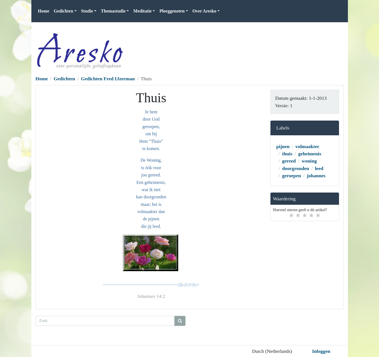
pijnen (283, 146)
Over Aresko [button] (204, 11)
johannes (316, 175)
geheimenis (309, 153)
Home (43, 11)
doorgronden (295, 168)
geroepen (291, 175)
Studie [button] (87, 11)
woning (309, 161)
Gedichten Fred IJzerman (108, 78)
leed (319, 168)
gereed (289, 161)
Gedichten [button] (63, 11)
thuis (287, 153)
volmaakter (307, 146)
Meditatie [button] (142, 11)
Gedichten (64, 78)
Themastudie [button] (113, 11)
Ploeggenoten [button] (172, 11)
